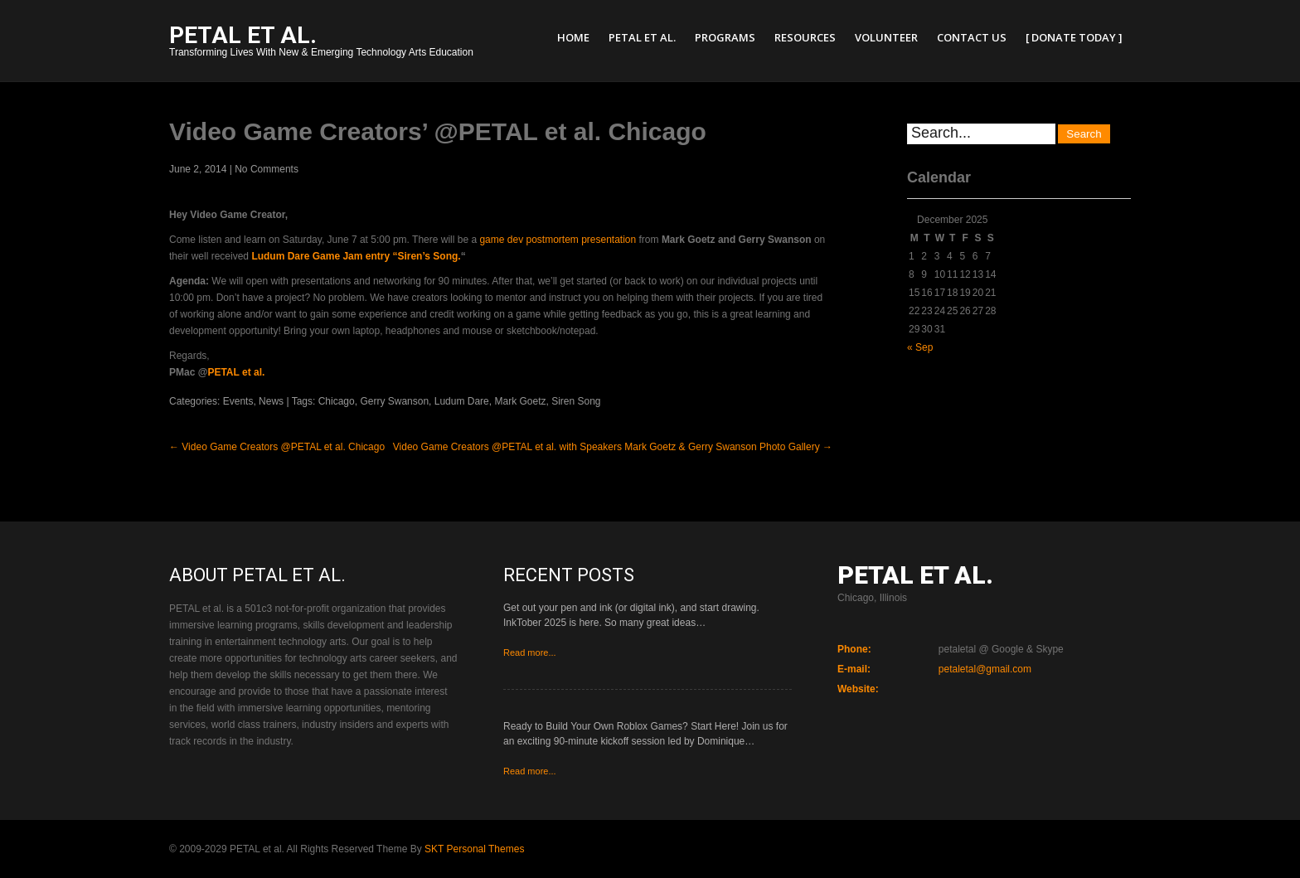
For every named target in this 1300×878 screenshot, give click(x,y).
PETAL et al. (642, 37)
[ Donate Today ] (1074, 37)
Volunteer (886, 37)
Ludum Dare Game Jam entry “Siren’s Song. (355, 256)
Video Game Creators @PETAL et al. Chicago (277, 447)
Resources (805, 37)
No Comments (266, 169)
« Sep (920, 347)
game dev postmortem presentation (557, 239)
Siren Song (575, 401)
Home (573, 37)
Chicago (336, 401)
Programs (725, 37)
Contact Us (972, 37)
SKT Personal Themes (474, 849)
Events (238, 401)
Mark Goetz (520, 401)
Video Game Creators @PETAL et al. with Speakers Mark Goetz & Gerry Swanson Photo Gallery (612, 447)
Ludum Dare (461, 401)
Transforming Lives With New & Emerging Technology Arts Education (321, 42)
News (271, 401)
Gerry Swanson (394, 401)
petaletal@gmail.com (985, 669)
